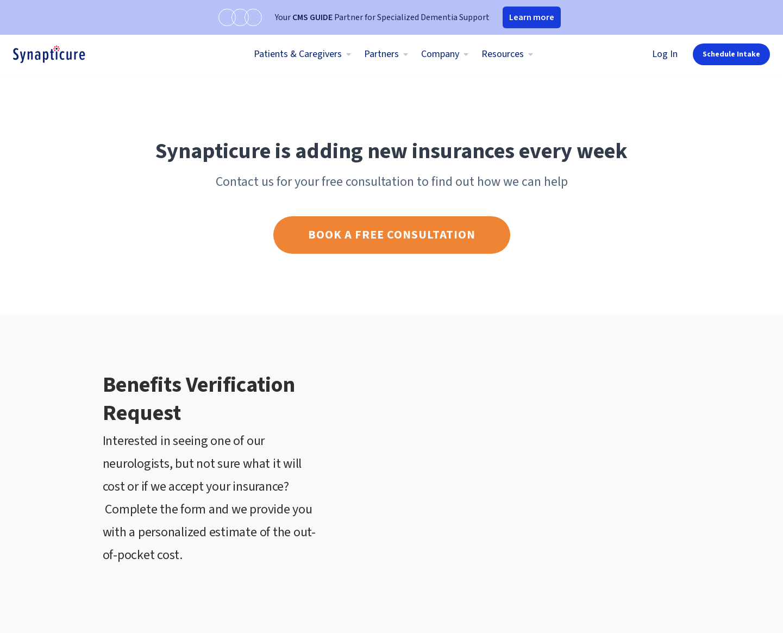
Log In (665, 54)
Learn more (531, 17)
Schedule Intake (731, 54)
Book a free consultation (391, 234)
